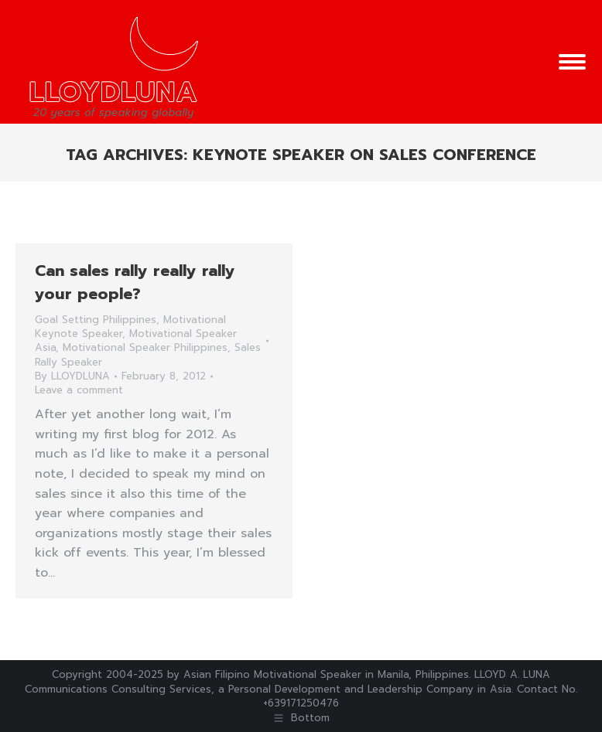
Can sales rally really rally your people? (135, 282)
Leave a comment (79, 390)
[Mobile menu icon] (572, 62)
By (72, 376)
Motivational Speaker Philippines (145, 347)
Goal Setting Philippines (95, 319)
